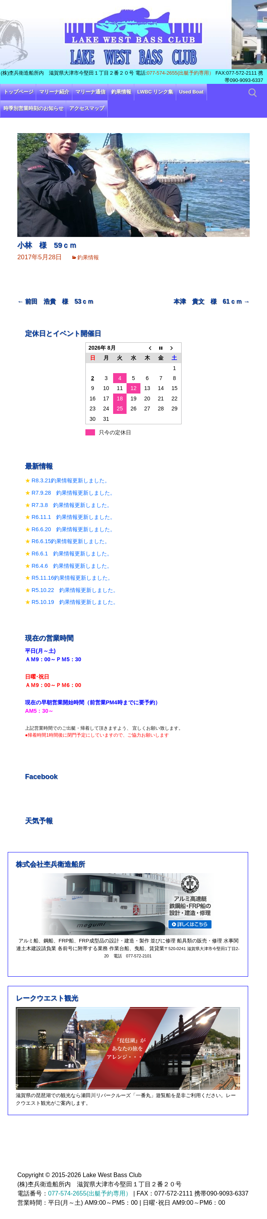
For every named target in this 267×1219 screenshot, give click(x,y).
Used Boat (191, 92)
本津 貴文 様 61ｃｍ (212, 301)
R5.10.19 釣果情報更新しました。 (75, 602)
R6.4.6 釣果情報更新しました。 (72, 566)
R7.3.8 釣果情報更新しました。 (72, 505)
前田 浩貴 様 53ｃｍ (55, 301)
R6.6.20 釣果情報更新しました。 (73, 529)
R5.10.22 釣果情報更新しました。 (75, 590)
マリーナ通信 (90, 92)
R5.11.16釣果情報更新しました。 (72, 578)
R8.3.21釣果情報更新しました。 (71, 480)
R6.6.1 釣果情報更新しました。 (72, 553)
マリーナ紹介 (54, 92)
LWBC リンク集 (155, 92)
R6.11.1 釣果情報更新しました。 (73, 517)
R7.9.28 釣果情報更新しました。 (73, 493)
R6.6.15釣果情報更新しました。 (71, 541)
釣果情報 (121, 92)
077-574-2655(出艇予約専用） (180, 73)
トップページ (18, 92)
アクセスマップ (86, 108)
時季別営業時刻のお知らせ (33, 108)
